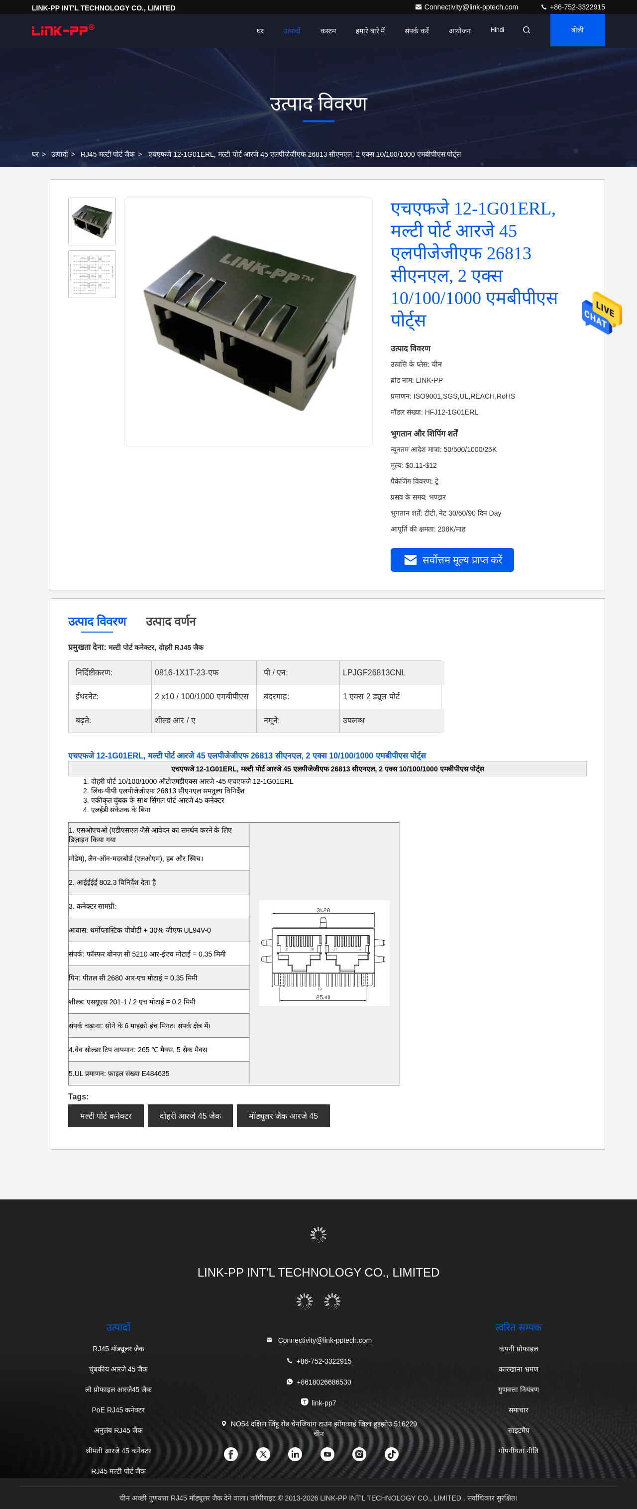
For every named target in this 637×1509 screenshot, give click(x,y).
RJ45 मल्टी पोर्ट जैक (108, 154)
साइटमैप (519, 1430)
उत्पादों (282, 31)
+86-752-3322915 (572, 7)
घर (250, 31)
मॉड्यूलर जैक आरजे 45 (283, 1116)
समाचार (519, 1410)
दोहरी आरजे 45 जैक (190, 1116)
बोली (575, 31)
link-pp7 (318, 1402)
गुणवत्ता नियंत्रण (518, 1390)
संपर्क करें (408, 31)
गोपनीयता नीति (518, 1451)
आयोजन (451, 31)
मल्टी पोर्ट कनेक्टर (106, 1116)
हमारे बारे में (361, 31)
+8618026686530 (318, 1382)
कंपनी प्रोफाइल (518, 1349)
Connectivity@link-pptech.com (467, 7)
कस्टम (318, 31)
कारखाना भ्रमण (518, 1369)
